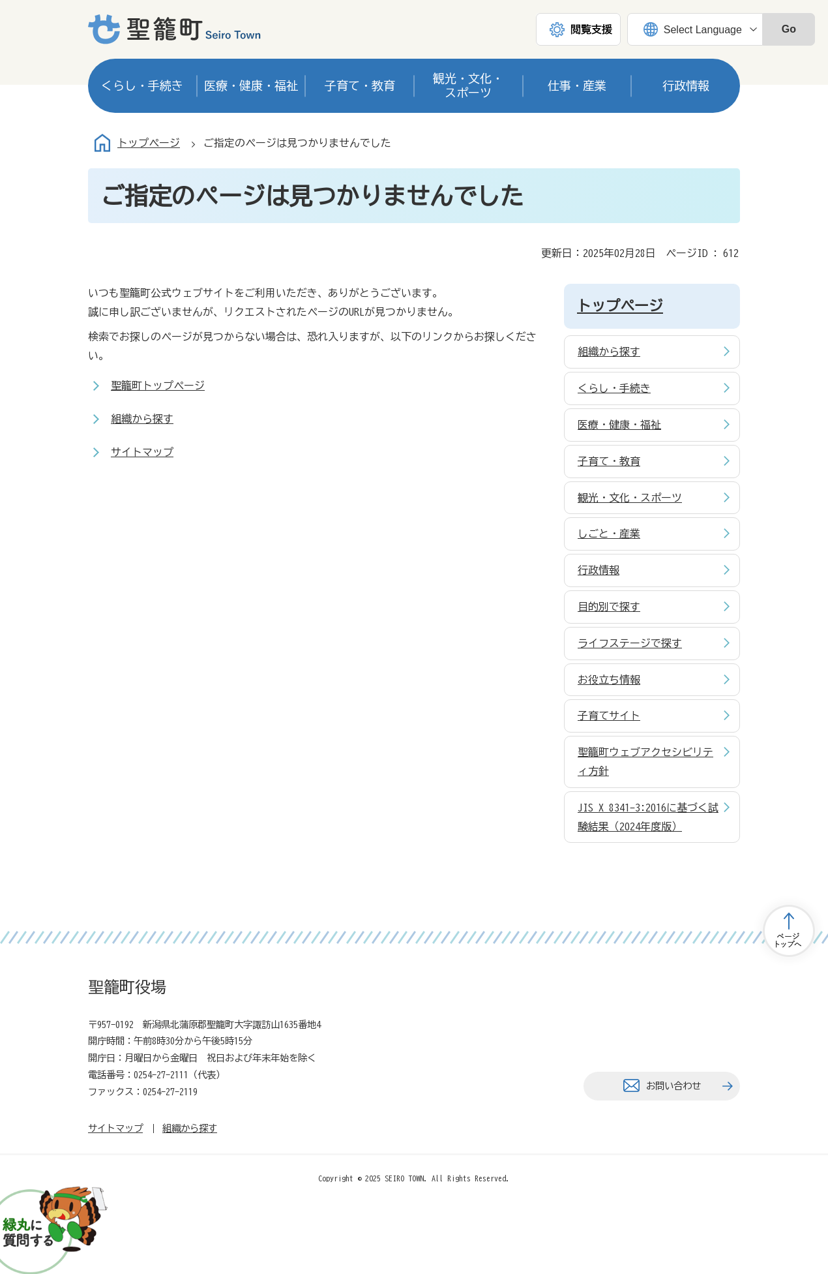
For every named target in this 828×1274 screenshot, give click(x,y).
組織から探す (142, 419)
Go (789, 29)
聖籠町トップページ (158, 385)
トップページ (148, 143)
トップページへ (788, 930)
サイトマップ (142, 452)
